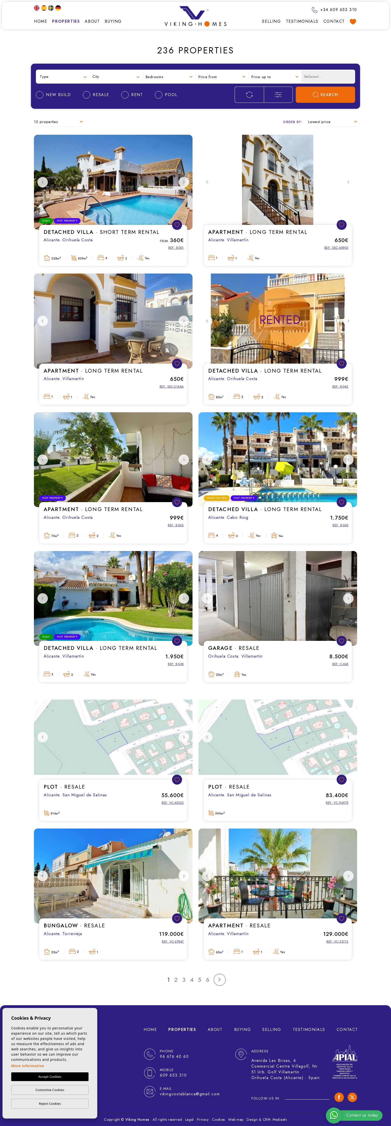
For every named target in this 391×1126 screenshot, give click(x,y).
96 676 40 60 (174, 1056)
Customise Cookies (49, 1090)
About (92, 21)
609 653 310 (173, 1075)
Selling (271, 21)
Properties (66, 21)
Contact (334, 21)
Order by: (292, 122)
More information (27, 1065)
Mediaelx (280, 1119)
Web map (235, 1119)
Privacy (203, 1119)
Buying (113, 21)
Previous (42, 182)
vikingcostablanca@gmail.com (190, 1094)
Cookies (218, 1119)
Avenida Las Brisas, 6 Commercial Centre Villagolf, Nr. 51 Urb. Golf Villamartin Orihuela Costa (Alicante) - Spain (285, 1069)
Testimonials (302, 21)
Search (325, 95)
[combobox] (63, 76)
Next (184, 182)
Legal (189, 1119)
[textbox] (63, 77)
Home (40, 21)
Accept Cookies (49, 1076)
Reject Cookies (50, 1103)
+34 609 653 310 (334, 9)
